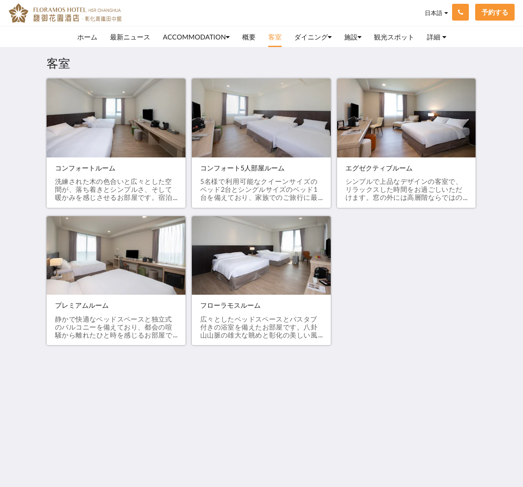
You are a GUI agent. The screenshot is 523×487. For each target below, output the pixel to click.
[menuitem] (87, 36)
